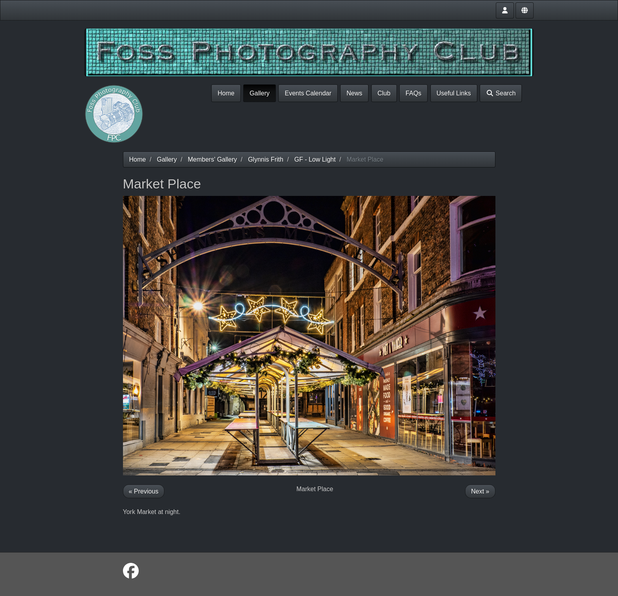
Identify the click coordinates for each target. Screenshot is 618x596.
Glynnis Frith (265, 159)
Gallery (259, 93)
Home (226, 93)
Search (501, 93)
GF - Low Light (315, 159)
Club (384, 93)
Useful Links (454, 93)
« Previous (144, 491)
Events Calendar (308, 93)
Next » (480, 491)
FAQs (413, 93)
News (354, 93)
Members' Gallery (212, 159)
